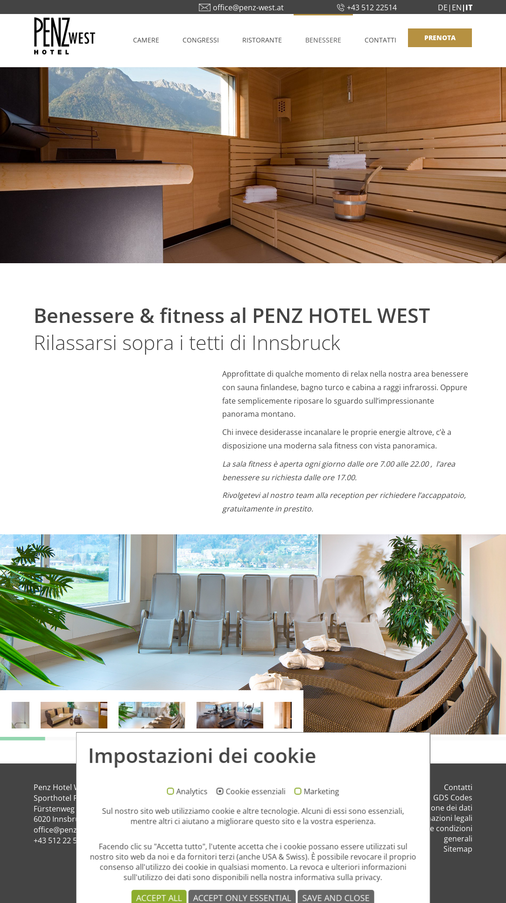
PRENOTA (440, 37)
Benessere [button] (323, 39)
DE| (445, 7)
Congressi (201, 39)
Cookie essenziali (255, 824)
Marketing (321, 824)
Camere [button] (146, 39)
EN (457, 7)
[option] (253, 634)
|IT (467, 7)
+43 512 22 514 (59, 840)
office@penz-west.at (69, 830)
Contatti (380, 39)
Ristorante (262, 39)
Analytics (191, 824)
